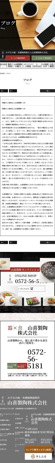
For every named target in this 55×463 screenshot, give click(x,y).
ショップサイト (19, 431)
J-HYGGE (37, 65)
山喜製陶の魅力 (18, 65)
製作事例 (10, 65)
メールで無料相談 (17, 58)
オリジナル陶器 (28, 65)
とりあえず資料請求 (16, 358)
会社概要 (52, 65)
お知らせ (3, 441)
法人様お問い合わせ (20, 425)
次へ (2, 91)
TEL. (31, 281)
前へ (11, 91)
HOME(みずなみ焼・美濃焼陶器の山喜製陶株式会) (18, 400)
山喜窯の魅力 (5, 421)
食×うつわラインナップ (7, 407)
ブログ (8, 73)
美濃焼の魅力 (5, 412)
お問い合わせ (20, 420)
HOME (3, 64)
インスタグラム (20, 437)
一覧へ (47, 91)
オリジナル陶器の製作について (7, 426)
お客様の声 (45, 65)
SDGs (17, 443)
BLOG (17, 406)
